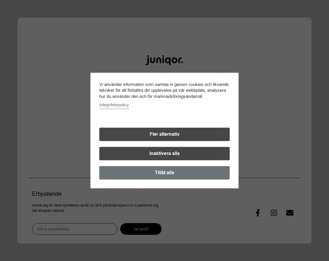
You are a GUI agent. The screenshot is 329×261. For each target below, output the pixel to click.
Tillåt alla (164, 173)
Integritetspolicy (114, 105)
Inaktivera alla (164, 153)
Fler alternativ (165, 134)
